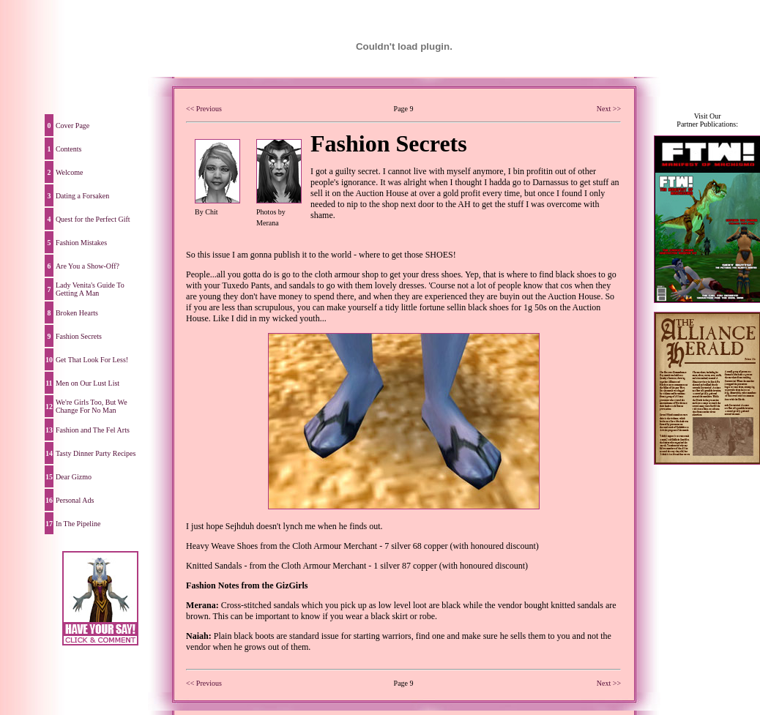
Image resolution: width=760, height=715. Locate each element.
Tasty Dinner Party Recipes (96, 453)
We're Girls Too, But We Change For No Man (91, 406)
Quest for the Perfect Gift (93, 219)
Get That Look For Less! (92, 360)
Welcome (69, 172)
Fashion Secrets (79, 336)
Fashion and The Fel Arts (93, 430)
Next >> (609, 109)
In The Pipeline (78, 524)
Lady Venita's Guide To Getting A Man (90, 289)
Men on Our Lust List (87, 383)
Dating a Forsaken (82, 196)
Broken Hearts (77, 313)
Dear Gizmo (74, 477)
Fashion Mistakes (81, 243)
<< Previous (204, 109)
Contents (69, 149)
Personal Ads (75, 500)
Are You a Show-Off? (87, 266)
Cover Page (72, 125)
